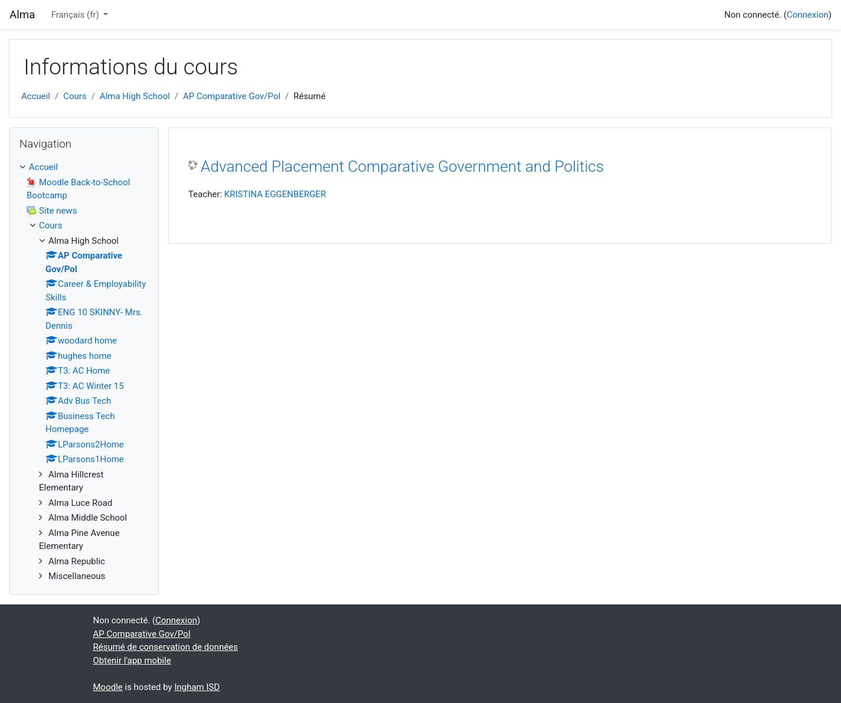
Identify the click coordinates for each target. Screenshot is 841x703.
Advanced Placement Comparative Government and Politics (402, 166)
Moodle (108, 687)
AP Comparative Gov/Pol (231, 96)
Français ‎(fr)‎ (76, 14)
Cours (74, 96)
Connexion (808, 14)
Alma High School (135, 96)
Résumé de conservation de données (165, 647)
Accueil (35, 96)
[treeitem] (84, 167)
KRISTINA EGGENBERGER (275, 194)
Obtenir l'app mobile (132, 660)
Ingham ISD (197, 687)
